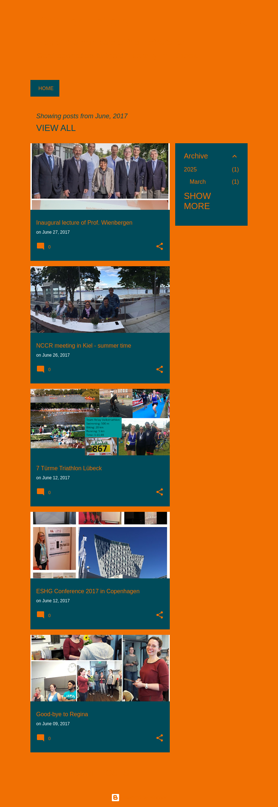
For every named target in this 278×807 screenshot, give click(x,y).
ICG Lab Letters (82, 21)
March (198, 182)
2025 (190, 169)
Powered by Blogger (139, 797)
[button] (159, 247)
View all (56, 128)
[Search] (243, 23)
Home (46, 88)
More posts (100, 773)
